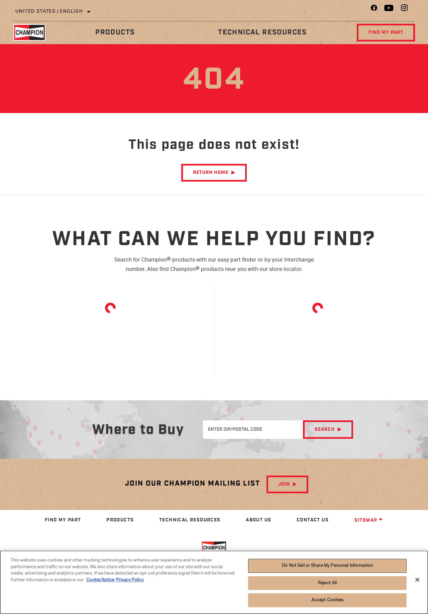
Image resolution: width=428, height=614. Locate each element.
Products (115, 32)
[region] (214, 582)
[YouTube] (389, 9)
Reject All (327, 583)
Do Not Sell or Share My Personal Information (327, 566)
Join (284, 484)
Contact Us (313, 520)
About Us (258, 520)
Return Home (210, 172)
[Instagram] (404, 9)
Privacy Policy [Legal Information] (130, 580)
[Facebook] (374, 9)
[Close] (417, 580)
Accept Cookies (327, 600)
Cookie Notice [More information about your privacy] (100, 580)
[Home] (33, 32)
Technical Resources (262, 32)
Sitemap (368, 520)
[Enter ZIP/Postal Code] (253, 429)
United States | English (49, 11)
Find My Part (385, 32)
